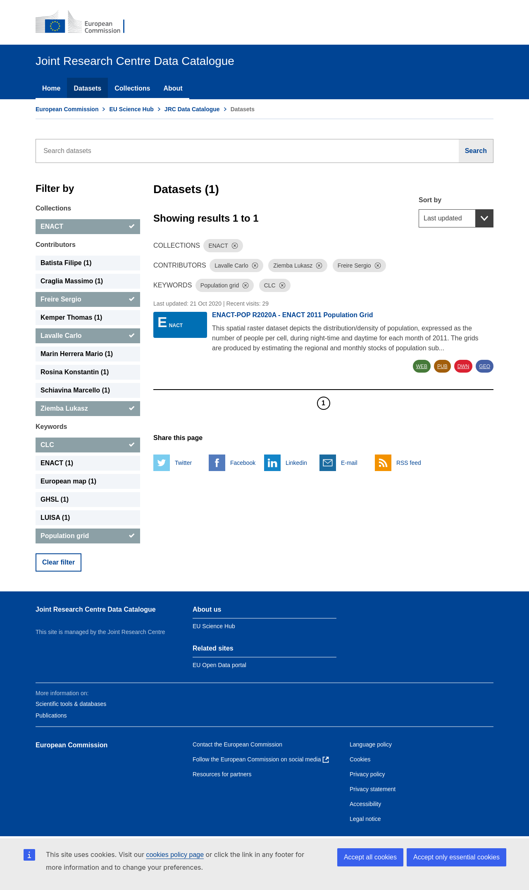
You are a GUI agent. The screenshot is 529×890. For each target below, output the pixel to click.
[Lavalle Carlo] (88, 335)
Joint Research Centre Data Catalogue (96, 609)
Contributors (56, 244)
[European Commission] (86, 22)
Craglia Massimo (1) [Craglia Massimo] (72, 281)
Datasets (87, 88)
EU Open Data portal (219, 665)
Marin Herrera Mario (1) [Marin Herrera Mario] (77, 353)
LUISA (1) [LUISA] (55, 517)
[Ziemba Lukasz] (88, 408)
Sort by (430, 199)
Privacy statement (373, 789)
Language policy (371, 744)
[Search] (476, 151)
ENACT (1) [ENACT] (57, 463)
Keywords (51, 426)
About (172, 88)
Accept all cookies (370, 857)
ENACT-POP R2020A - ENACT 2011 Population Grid (292, 314)
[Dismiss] (234, 245)
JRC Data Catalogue (192, 109)
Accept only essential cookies (456, 857)
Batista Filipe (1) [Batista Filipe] (66, 262)
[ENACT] (88, 226)
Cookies (360, 759)
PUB (442, 366)
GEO (484, 366)
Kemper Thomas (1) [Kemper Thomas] (71, 317)
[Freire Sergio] (88, 299)
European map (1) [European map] (68, 481)
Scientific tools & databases (71, 704)
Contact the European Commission (237, 744)
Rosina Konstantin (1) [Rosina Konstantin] (75, 372)
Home (51, 88)
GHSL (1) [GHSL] (55, 499)
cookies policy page (175, 854)
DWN (463, 366)
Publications (51, 715)
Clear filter (58, 562)
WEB (421, 366)
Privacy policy (367, 774)
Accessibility (365, 804)
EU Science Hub (131, 109)
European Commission (67, 109)
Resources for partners (222, 774)
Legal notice (365, 819)
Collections (132, 88)
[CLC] (88, 445)
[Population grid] (88, 536)
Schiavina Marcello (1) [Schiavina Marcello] (75, 390)
